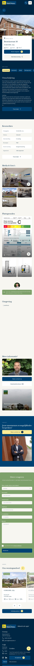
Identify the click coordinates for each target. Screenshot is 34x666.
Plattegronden (27, 70)
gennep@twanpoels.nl (8, 640)
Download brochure (17, 384)
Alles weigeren (13, 661)
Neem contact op (17, 379)
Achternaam (5, 499)
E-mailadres (5, 514)
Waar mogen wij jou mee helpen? (10, 485)
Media (20, 70)
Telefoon (4, 507)
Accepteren (18, 657)
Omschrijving (6, 70)
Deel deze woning (17, 57)
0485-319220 (6, 651)
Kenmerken (14, 70)
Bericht (4, 521)
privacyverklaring (17, 545)
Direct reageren (15, 51)
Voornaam (4, 492)
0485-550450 (6, 638)
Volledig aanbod (15, 611)
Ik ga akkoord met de (12, 545)
